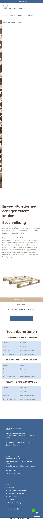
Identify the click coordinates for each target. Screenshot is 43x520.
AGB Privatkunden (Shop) (17, 490)
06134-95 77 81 (14, 471)
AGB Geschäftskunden (16, 493)
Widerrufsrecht (13, 509)
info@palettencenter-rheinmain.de (19, 461)
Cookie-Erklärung (14, 503)
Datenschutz (12, 506)
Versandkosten (13, 496)
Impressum (12, 487)
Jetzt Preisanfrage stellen (21, 318)
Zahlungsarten (13, 500)
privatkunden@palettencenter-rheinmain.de (22, 466)
